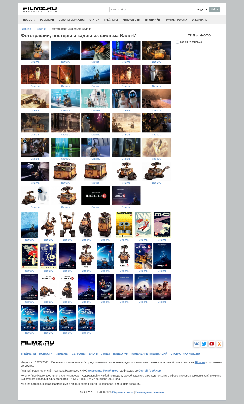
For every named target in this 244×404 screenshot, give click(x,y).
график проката (176, 20)
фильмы (62, 353)
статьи (94, 20)
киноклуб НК (131, 20)
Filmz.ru (200, 362)
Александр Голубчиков (103, 370)
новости (29, 20)
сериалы (79, 353)
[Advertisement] (201, 101)
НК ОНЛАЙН (152, 20)
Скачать (35, 62)
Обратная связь (122, 392)
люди (105, 353)
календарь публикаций (149, 353)
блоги (93, 353)
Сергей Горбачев (150, 370)
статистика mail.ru (185, 353)
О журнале (199, 20)
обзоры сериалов (72, 20)
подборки (120, 353)
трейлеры (111, 20)
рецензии (47, 20)
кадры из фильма (191, 42)
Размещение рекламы (149, 392)
